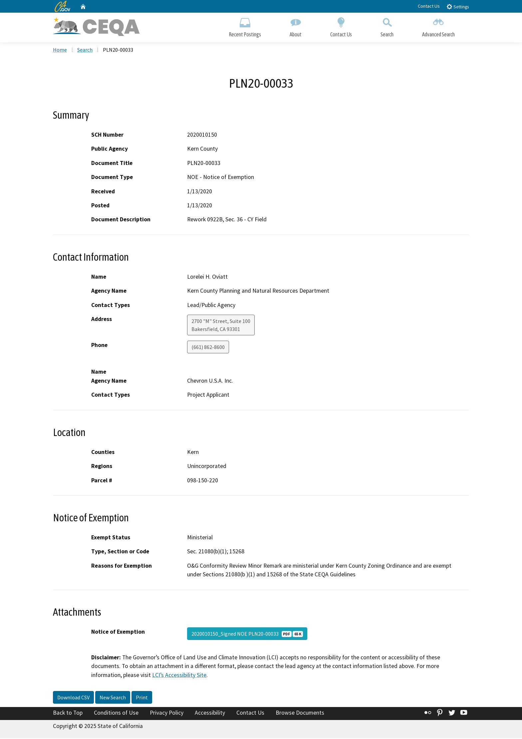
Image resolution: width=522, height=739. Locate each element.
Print (142, 698)
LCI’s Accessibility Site (179, 675)
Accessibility (210, 713)
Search (387, 25)
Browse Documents (300, 713)
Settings (457, 6)
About (295, 25)
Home (60, 50)
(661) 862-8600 (208, 347)
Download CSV (73, 698)
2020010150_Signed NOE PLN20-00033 (247, 634)
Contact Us (429, 6)
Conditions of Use (116, 713)
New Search (113, 698)
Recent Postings (245, 25)
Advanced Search (438, 25)
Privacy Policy (166, 713)
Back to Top (68, 713)
